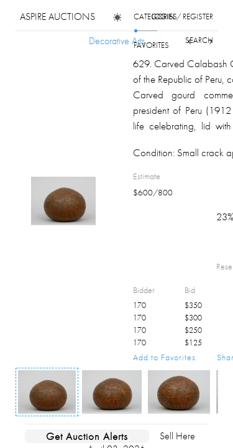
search (199, 40)
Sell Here (177, 435)
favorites (151, 45)
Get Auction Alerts (87, 436)
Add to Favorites (164, 357)
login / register (182, 16)
